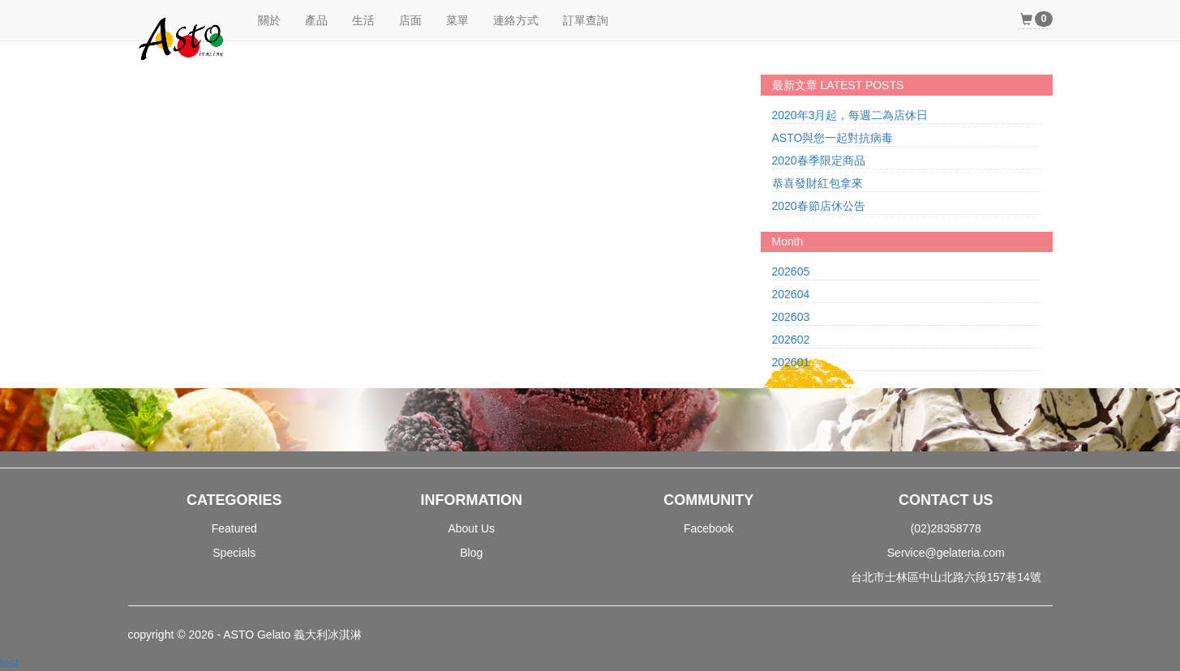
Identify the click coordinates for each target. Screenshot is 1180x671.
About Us (471, 528)
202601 (791, 362)
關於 (269, 20)
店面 (410, 20)
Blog (471, 552)
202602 (791, 339)
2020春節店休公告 (818, 205)
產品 (316, 20)
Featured (234, 528)
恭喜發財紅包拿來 (817, 183)
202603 (791, 316)
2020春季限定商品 (818, 160)
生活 (363, 20)
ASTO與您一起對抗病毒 (833, 137)
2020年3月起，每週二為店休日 (850, 115)
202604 (791, 294)
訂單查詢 (585, 20)
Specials (233, 552)
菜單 (457, 20)
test (9, 662)
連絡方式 (516, 20)
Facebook (708, 528)
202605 (791, 271)
